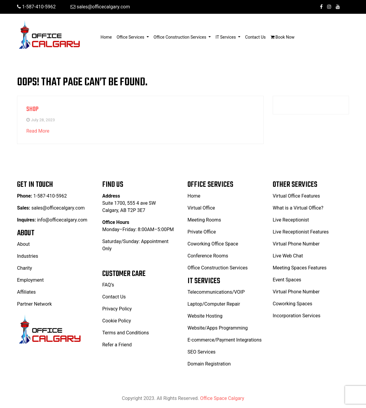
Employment (30, 280)
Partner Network (34, 304)
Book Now (283, 37)
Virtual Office (201, 208)
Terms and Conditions (125, 333)
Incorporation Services (296, 315)
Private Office (201, 232)
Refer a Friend (117, 345)
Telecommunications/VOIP (216, 292)
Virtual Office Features (296, 196)
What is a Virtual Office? (298, 208)
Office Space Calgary (222, 398)
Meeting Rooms (204, 220)
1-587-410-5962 (36, 7)
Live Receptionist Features (301, 232)
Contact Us (255, 37)
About (23, 244)
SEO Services (201, 352)
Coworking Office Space (212, 244)
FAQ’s (108, 285)
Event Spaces (287, 280)
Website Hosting (204, 316)
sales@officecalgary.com (100, 7)
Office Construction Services (217, 268)
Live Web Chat (288, 256)
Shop (32, 109)
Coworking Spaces (292, 304)
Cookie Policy (116, 321)
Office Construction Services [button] (181, 37)
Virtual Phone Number (296, 244)
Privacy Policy (117, 309)
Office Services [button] (131, 37)
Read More (37, 131)
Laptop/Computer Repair (213, 304)
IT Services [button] (226, 37)
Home (107, 37)
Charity (24, 268)
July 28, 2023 (43, 119)
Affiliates (26, 292)
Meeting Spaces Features (300, 268)
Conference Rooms (207, 256)
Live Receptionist (291, 220)
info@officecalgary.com (62, 220)
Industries (27, 256)
